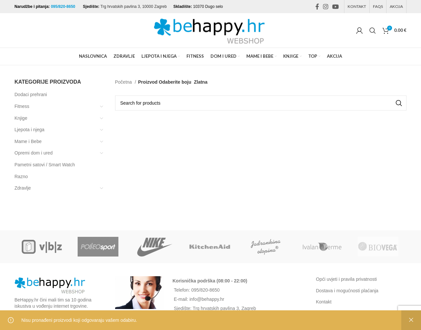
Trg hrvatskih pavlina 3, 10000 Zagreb (133, 6)
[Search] (372, 30)
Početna (124, 82)
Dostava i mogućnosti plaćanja (347, 290)
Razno (21, 176)
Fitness (21, 106)
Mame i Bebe (27, 141)
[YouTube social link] (335, 6)
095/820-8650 (63, 6)
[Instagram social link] (325, 6)
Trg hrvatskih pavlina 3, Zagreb (224, 308)
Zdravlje (22, 188)
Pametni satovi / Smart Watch (44, 164)
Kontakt (324, 301)
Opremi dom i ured (33, 152)
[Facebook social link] (317, 6)
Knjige (20, 118)
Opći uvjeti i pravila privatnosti (346, 279)
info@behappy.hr (206, 299)
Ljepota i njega (29, 129)
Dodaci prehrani (30, 94)
